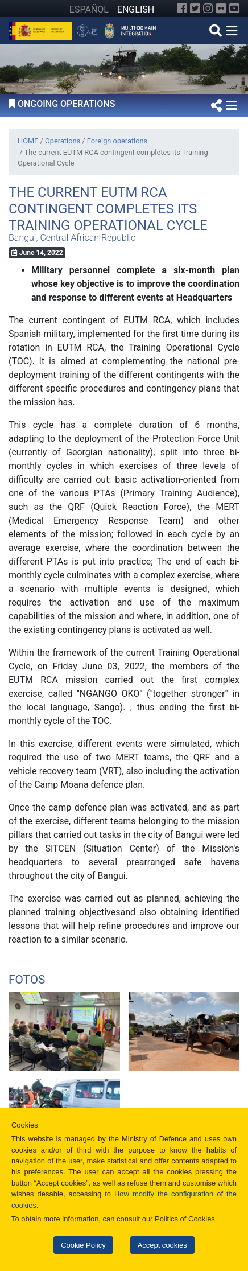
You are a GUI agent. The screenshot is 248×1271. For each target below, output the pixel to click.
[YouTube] (234, 8)
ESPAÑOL (89, 9)
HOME (28, 141)
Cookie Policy (83, 1245)
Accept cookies (162, 1245)
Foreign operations (117, 141)
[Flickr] (221, 8)
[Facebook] (182, 8)
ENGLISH (135, 9)
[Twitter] (195, 8)
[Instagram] (208, 8)
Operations (62, 141)
